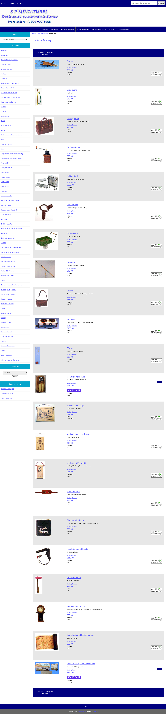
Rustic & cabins (6, 313)
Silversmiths (5, 327)
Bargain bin (4, 55)
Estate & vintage (6, 144)
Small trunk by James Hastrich (81, 663)
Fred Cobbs (5, 186)
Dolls (2, 139)
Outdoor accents (6, 299)
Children (3, 107)
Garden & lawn (6, 205)
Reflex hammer (74, 577)
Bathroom (4, 78)
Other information (123, 29)
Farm (2, 149)
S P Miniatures (82, 711)
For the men (5, 182)
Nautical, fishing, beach (8, 290)
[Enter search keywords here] (144, 3)
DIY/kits (3, 130)
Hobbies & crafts (6, 224)
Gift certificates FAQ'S (99, 29)
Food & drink (5, 163)
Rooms (3, 308)
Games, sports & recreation (10, 200)
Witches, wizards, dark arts (10, 360)
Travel (3, 351)
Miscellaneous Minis (7, 275)
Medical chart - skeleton (78, 434)
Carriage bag (73, 118)
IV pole (70, 348)
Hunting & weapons (7, 238)
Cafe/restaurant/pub (7, 88)
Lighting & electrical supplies (10, 252)
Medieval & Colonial (7, 271)
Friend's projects (6, 398)
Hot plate (71, 319)
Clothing (3, 111)
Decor (3, 121)
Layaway (111, 29)
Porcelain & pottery (7, 304)
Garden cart (72, 233)
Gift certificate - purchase (9, 60)
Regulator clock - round (77, 606)
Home (3, 3)
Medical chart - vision (76, 463)
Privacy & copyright (7, 389)
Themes (3, 341)
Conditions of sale (7, 393)
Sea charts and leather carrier (80, 635)
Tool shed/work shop (7, 346)
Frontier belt (72, 204)
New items (4, 50)
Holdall (70, 291)
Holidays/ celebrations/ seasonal (11, 229)
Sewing (3, 318)
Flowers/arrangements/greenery (11, 158)
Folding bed (72, 176)
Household (4, 233)
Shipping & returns (83, 29)
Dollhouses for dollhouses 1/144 (11, 135)
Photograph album (75, 520)
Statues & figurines (7, 336)
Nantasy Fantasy (43, 33)
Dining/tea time (6, 125)
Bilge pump (72, 90)
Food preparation (6, 168)
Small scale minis (6, 332)
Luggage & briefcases (8, 261)
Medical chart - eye (75, 405)
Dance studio (5, 116)
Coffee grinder (73, 147)
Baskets (3, 74)
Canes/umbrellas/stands (9, 93)
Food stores (5, 172)
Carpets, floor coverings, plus (10, 97)
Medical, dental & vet (8, 266)
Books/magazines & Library (10, 83)
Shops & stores (6, 322)
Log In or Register (15, 3)
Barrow (70, 61)
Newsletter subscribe (67, 29)
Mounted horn (73, 491)
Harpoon (71, 262)
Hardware (4, 219)
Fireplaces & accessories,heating (12, 154)
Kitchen (3, 243)
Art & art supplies (6, 69)
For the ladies (5, 177)
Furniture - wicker (6, 196)
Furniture (4, 191)
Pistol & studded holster (78, 549)
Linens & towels (6, 257)
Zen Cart (96, 711)
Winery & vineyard (7, 355)
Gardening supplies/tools (9, 210)
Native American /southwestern (11, 285)
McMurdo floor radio (76, 377)
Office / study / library (8, 294)
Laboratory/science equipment (11, 247)
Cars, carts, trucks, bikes (9, 102)
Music (3, 280)
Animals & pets (6, 64)
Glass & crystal (6, 215)
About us (45, 29)
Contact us (54, 29)
